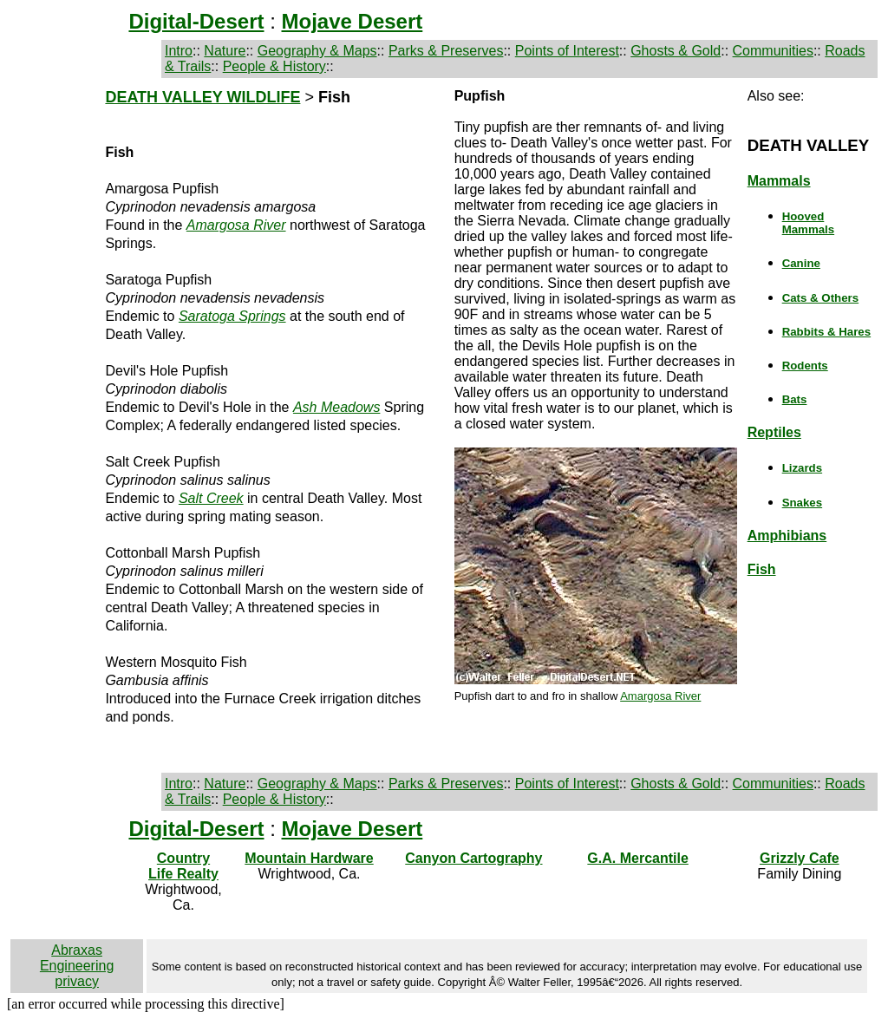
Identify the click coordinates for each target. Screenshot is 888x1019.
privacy (77, 981)
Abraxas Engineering (77, 958)
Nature (224, 50)
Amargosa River (660, 695)
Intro (179, 50)
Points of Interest (567, 50)
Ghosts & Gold (675, 50)
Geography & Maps (317, 50)
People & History (274, 66)
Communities (773, 50)
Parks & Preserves (445, 50)
